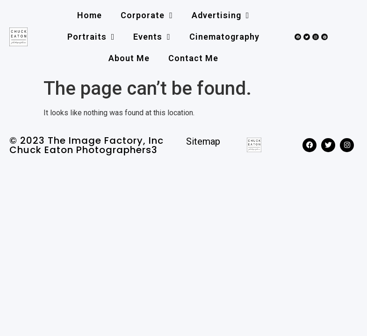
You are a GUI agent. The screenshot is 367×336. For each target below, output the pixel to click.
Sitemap (203, 141)
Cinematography (224, 37)
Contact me (193, 58)
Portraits (91, 37)
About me (129, 58)
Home (89, 15)
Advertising (221, 15)
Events (152, 37)
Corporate (147, 15)
